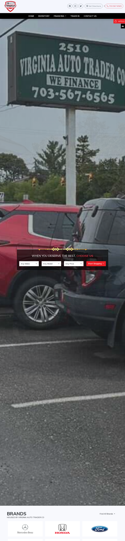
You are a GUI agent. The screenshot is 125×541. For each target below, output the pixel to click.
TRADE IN (74, 16)
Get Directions (93, 6)
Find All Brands (107, 514)
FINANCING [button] (59, 16)
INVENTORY (43, 16)
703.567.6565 (114, 6)
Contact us (90, 16)
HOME (31, 16)
